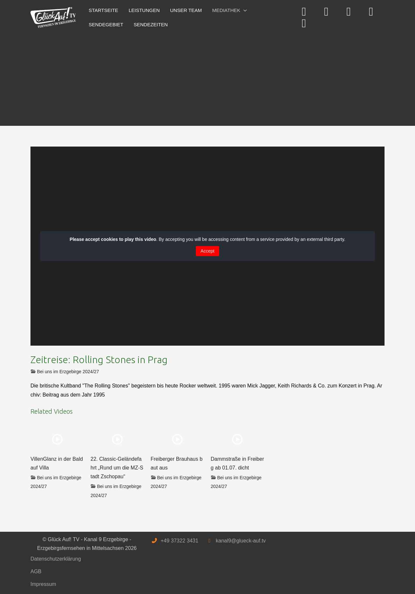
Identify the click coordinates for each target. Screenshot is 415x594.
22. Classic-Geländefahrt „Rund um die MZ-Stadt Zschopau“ (116, 467)
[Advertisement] (207, 77)
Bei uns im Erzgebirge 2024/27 (68, 371)
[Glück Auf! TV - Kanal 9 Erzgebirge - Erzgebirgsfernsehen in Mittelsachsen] (53, 17)
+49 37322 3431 (179, 540)
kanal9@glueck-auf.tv (241, 540)
